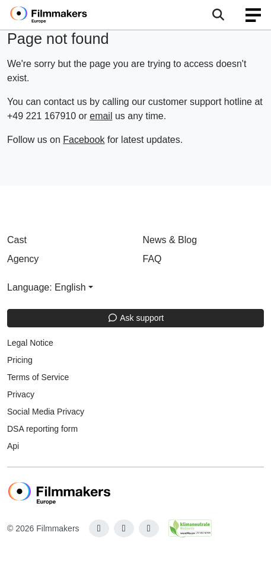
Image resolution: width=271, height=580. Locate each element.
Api (13, 446)
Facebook (83, 140)
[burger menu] (253, 15)
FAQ (152, 259)
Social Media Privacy (45, 411)
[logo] (62, 15)
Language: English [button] (46, 287)
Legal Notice (30, 343)
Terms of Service (38, 377)
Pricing (20, 360)
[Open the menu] (217, 15)
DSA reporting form (42, 429)
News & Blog (170, 240)
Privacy (20, 394)
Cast (17, 240)
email (101, 116)
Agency (23, 259)
